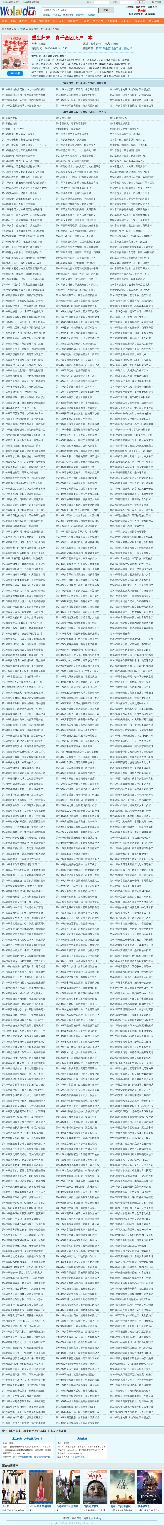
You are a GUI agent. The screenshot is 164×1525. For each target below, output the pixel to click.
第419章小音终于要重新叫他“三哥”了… (22, 864)
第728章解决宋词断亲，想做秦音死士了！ (77, 95)
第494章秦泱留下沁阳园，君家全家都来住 (23, 998)
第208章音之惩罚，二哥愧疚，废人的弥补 (131, 483)
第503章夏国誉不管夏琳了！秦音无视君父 (23, 1015)
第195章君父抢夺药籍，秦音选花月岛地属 (77, 462)
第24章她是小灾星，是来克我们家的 (128, 156)
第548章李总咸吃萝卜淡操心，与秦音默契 (23, 1095)
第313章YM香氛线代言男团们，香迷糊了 (131, 671)
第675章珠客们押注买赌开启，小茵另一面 (77, 1321)
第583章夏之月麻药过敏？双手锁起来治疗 (131, 1154)
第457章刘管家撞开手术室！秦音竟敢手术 (131, 929)
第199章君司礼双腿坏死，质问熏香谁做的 (131, 467)
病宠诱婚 (82, 1438)
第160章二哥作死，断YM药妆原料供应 (130, 397)
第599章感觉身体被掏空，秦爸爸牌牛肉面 (23, 1186)
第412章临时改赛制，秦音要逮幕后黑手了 (131, 848)
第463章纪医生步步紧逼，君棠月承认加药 (131, 939)
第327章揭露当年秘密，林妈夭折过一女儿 (77, 698)
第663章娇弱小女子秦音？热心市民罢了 (76, 1299)
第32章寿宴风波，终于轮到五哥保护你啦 (77, 172)
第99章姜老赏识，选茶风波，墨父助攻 (130, 290)
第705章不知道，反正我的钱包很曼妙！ (76, 1374)
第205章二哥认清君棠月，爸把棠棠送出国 (131, 478)
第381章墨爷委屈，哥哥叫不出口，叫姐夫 (77, 794)
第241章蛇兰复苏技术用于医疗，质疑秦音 (131, 542)
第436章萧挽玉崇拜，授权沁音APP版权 (130, 891)
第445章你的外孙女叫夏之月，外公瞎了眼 (131, 907)
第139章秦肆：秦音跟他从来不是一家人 (22, 365)
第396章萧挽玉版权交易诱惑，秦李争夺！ (77, 821)
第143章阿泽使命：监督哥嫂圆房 (73, 370)
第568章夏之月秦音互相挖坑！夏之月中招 (131, 1127)
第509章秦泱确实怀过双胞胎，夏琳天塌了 (23, 1025)
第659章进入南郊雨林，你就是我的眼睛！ (23, 1294)
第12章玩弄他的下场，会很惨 (125, 134)
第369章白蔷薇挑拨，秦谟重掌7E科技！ (76, 773)
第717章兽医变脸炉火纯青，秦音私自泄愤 (77, 1396)
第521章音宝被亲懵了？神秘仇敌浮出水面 (23, 1047)
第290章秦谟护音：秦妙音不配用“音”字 (22, 633)
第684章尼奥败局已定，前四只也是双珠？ (77, 1337)
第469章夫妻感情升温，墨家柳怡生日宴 (130, 950)
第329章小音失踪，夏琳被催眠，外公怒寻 (23, 703)
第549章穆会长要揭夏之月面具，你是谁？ (77, 1095)
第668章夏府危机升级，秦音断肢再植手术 (23, 1310)
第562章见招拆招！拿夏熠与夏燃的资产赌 (131, 1117)
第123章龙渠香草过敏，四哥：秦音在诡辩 (131, 333)
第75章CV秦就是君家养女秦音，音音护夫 (131, 247)
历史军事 (154, 20)
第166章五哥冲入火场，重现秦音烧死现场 (131, 408)
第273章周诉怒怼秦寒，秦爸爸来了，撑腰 (77, 601)
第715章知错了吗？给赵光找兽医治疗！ (130, 1390)
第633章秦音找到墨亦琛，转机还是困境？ (77, 1245)
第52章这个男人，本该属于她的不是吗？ (23, 209)
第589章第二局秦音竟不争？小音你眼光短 (131, 1165)
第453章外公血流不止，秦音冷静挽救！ (76, 923)
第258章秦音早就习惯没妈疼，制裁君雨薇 (77, 574)
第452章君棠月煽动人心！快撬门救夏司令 (23, 923)
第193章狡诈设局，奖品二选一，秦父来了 (131, 456)
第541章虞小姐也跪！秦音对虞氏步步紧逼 (131, 1079)
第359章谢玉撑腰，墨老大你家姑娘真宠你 (23, 757)
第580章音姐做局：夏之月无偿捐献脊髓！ (131, 1149)
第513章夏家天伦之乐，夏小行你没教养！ (77, 1031)
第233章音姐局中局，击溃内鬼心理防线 (22, 531)
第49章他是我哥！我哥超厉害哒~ (19, 204)
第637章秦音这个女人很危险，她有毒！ (130, 1251)
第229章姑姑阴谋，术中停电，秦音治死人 (131, 521)
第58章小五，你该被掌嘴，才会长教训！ (23, 220)
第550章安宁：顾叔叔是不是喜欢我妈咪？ (131, 1095)
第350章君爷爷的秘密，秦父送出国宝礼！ (23, 741)
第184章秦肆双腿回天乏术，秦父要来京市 (131, 440)
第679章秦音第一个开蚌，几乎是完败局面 (131, 1326)
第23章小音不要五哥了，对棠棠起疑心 (76, 156)
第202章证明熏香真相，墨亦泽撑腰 (128, 472)
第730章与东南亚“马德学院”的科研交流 (130, 89)
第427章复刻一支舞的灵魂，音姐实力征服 (131, 875)
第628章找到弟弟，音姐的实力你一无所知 (131, 1235)
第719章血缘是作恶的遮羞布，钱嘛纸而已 (23, 1401)
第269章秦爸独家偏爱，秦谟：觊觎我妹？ (23, 596)
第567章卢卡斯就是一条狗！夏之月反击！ (77, 1127)
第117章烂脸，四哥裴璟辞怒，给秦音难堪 (131, 322)
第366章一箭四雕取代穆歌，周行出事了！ (77, 768)
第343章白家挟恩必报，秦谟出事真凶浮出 (131, 725)
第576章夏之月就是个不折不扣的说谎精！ (77, 1143)
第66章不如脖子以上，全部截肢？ (127, 231)
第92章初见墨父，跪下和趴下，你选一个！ (78, 279)
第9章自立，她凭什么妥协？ (124, 129)
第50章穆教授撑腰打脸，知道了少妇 (74, 204)
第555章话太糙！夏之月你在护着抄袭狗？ (77, 1106)
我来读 (18, 11)
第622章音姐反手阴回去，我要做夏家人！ (131, 1224)
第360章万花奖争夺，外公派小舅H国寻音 (77, 757)
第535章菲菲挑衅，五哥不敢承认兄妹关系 (131, 1068)
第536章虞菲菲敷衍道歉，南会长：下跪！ (23, 1074)
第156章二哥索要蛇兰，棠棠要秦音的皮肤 (77, 392)
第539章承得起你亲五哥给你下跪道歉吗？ (23, 1079)
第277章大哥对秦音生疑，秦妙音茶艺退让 (131, 607)
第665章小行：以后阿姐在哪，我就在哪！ (23, 1305)
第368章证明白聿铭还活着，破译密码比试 (23, 773)
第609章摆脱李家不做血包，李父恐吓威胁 (77, 1203)
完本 (33, 20)
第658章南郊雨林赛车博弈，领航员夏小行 (131, 1288)
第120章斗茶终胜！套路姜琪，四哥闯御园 (131, 327)
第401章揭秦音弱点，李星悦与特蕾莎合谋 (23, 832)
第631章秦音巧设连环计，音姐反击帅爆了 (131, 1240)
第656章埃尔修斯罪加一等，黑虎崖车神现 (23, 1288)
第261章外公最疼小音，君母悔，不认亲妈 (77, 580)
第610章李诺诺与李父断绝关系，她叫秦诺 (131, 1203)
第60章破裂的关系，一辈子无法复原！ (130, 220)
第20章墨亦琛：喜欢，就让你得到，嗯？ (77, 150)
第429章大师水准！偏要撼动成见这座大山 (77, 880)
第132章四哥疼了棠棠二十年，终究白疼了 (131, 349)
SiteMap (97, 1518)
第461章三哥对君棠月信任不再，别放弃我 (23, 939)
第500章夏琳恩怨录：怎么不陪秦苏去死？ (23, 1009)
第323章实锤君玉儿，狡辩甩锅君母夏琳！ (23, 692)
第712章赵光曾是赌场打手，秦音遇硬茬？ (131, 1385)
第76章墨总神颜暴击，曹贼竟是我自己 (22, 252)
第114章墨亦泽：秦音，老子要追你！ (129, 317)
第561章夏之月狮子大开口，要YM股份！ (77, 1117)
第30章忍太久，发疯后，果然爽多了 (128, 166)
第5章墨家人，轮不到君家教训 (72, 123)
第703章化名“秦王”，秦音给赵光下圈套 (130, 1369)
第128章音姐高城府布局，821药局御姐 (76, 343)
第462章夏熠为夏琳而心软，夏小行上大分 (77, 939)
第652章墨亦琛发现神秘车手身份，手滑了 (131, 1278)
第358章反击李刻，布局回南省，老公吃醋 (131, 752)
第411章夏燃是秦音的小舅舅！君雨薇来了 (77, 848)
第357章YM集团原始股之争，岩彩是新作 (77, 752)
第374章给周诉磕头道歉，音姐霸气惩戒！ (23, 784)
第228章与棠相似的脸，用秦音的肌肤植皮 (77, 521)
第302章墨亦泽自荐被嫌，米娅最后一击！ (23, 655)
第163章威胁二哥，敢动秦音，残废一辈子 (131, 403)
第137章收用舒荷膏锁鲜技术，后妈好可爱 (77, 360)
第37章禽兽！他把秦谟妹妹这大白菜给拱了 (24, 182)
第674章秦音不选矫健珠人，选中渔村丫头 (23, 1321)
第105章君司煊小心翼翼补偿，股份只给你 (131, 300)
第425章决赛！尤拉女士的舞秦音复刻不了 (23, 875)
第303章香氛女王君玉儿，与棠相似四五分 (77, 655)
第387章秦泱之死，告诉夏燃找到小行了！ (77, 805)
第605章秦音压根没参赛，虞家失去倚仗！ (23, 1197)
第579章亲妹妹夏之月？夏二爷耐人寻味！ (77, 1149)
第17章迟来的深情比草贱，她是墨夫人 (76, 145)
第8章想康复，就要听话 (68, 129)
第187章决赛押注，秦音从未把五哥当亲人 (131, 445)
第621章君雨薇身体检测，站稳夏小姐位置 (77, 1224)
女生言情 (98, 20)
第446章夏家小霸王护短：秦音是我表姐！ (23, 913)
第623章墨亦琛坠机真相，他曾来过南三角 (23, 1229)
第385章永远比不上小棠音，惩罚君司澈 (130, 800)
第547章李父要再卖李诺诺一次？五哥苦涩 (131, 1090)
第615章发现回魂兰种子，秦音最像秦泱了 (77, 1213)
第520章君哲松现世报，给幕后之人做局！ (131, 1041)
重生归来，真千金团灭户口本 (27, 1438)
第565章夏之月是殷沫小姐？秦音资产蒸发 (131, 1122)
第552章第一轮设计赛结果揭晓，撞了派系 (77, 1100)
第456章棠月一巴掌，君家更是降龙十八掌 (77, 929)
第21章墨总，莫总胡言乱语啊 (125, 150)
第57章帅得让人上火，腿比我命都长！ (130, 215)
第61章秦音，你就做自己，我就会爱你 (22, 225)
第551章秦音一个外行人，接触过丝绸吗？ (23, 1100)
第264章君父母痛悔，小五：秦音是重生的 (77, 585)
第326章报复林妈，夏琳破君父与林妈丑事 (23, 698)
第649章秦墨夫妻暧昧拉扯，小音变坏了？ (131, 1272)
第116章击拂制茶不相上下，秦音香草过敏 (77, 322)
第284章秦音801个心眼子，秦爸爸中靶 (22, 623)
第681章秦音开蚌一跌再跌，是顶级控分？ (77, 1331)
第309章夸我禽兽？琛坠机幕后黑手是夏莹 (77, 666)
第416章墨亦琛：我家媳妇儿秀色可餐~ (22, 859)
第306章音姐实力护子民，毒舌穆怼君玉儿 (77, 660)
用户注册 (156, 2)
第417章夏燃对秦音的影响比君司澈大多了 (77, 859)
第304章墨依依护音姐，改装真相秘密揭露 (131, 655)
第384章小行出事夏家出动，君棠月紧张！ (77, 800)
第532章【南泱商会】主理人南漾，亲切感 (131, 1063)
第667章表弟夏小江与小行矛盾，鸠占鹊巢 (131, 1305)
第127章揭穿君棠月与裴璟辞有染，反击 (22, 343)
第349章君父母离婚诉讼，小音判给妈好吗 (131, 735)
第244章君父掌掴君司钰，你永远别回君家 (131, 547)
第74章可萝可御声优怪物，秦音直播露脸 (77, 247)
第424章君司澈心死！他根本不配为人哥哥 (131, 870)
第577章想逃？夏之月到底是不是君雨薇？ (131, 1143)
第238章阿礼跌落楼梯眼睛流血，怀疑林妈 (131, 537)
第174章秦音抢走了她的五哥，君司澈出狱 (77, 424)
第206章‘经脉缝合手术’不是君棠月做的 (22, 483)
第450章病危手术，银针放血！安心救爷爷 (77, 918)
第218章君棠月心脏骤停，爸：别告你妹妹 (23, 505)
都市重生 (44, 20)
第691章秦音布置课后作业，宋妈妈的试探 (131, 1347)
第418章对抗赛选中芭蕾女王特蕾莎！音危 (131, 859)
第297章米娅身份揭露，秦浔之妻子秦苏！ (77, 644)
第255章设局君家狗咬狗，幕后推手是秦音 (77, 569)
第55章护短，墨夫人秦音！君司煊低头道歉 (24, 215)
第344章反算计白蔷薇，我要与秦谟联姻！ (23, 730)
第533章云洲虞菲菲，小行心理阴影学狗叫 (23, 1068)
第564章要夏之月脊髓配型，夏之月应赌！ (77, 1122)
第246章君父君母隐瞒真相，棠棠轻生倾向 (77, 553)
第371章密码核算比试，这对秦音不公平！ (23, 778)
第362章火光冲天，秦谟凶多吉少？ (20, 762)
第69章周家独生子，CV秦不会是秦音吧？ (131, 236)
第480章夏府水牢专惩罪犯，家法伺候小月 (77, 972)
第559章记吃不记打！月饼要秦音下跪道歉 (131, 1111)
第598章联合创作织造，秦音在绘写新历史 (131, 1181)
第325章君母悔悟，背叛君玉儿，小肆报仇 (131, 692)
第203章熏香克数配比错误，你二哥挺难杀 (23, 478)
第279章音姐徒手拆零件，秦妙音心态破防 (77, 612)
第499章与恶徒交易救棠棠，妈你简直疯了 (131, 1004)
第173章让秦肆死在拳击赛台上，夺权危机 (23, 424)
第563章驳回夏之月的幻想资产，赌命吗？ (23, 1122)
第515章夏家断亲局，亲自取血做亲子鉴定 (23, 1036)
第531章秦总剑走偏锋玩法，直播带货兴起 (77, 1063)
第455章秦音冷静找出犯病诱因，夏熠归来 (23, 929)
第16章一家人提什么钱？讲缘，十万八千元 (24, 145)
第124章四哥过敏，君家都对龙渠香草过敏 (23, 338)
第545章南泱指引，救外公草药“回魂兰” (22, 1090)
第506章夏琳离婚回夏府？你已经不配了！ (23, 1020)
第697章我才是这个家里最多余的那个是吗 (131, 1358)
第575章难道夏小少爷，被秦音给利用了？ (23, 1143)
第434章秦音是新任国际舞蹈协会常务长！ (23, 891)
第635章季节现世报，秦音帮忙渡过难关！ (23, 1251)
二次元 (85, 20)
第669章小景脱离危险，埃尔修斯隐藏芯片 (77, 1310)
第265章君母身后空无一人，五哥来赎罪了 (131, 585)
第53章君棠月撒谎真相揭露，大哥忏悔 (76, 209)
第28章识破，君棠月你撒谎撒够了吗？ (22, 166)
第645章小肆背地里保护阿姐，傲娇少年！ (77, 1267)
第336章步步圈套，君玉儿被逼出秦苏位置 (77, 714)
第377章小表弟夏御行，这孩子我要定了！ (23, 789)
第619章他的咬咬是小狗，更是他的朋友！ (131, 1219)
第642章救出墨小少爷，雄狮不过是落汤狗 (77, 1262)
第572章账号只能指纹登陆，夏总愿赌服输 (23, 1138)
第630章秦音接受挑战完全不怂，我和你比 (77, 1240)
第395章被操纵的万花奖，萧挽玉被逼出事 (23, 821)
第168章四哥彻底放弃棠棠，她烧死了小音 (77, 413)
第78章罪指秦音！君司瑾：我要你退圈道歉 (132, 252)
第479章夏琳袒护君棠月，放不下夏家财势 (23, 972)
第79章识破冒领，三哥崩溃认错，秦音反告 (24, 258)
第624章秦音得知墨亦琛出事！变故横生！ (77, 1229)
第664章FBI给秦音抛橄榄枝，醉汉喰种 (130, 1299)
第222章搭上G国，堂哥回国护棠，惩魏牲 (77, 510)
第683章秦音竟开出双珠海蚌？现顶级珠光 (23, 1337)
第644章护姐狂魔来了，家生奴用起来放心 (23, 1267)
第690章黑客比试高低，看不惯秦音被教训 (77, 1347)
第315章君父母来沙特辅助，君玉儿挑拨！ (77, 676)
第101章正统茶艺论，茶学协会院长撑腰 (76, 295)
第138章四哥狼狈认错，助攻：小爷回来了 (131, 360)
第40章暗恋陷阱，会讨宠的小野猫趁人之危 (24, 188)
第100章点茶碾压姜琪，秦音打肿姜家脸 (22, 295)
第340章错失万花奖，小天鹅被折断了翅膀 (131, 719)
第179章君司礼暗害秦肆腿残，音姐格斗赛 (23, 435)
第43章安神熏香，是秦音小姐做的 (19, 193)
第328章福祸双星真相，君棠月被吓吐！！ (131, 698)
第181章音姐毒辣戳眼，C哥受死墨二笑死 (131, 435)
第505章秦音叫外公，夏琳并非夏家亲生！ (131, 1015)
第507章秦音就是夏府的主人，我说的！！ (77, 1020)
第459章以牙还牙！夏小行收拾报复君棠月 (77, 934)
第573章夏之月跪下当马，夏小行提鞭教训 (77, 1138)
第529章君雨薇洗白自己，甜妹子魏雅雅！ (131, 1058)
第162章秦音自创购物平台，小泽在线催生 (77, 403)
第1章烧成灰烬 (9, 118)
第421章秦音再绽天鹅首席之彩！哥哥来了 (131, 864)
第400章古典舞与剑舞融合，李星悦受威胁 (131, 827)
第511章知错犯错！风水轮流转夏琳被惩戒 (131, 1025)
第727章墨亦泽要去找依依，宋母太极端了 (131, 95)
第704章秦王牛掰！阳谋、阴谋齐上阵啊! (23, 1374)
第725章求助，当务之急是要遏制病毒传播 (77, 100)
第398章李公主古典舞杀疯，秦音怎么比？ (23, 827)
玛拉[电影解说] (91, 1506)
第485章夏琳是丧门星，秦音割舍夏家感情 (23, 982)
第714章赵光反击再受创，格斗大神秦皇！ (77, 1390)
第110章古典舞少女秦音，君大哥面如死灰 (77, 311)
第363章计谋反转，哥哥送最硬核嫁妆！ (76, 762)
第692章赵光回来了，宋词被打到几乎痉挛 (23, 1353)
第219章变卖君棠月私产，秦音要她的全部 (77, 505)
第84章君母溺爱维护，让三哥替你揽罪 (130, 263)
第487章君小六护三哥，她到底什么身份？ (131, 982)
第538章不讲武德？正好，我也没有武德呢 (131, 1074)
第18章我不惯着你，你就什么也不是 (128, 145)
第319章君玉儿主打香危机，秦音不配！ (130, 682)
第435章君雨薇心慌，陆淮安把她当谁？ (76, 891)
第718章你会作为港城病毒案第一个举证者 (131, 1396)
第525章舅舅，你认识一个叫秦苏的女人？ (77, 1052)
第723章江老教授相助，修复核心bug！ (22, 105)
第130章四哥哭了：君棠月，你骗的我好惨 (23, 349)
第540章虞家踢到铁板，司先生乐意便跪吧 (77, 1079)
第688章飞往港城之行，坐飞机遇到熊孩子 (131, 1342)
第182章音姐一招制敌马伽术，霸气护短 (22, 440)
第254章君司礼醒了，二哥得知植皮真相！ (23, 569)
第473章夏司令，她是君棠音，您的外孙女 (23, 961)
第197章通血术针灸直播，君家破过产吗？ (23, 467)
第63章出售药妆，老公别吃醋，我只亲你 (131, 225)
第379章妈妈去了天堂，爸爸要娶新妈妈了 (131, 789)
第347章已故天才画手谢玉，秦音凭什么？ (23, 735)
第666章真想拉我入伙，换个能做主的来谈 (77, 1305)
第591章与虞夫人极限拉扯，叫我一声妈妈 (77, 1170)
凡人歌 (5, 1506)
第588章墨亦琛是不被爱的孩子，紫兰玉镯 (77, 1165)
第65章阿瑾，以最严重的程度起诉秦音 (76, 231)
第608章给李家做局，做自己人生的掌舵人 (23, 1203)
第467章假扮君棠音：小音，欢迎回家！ (22, 950)
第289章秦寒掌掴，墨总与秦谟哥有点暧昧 (131, 628)
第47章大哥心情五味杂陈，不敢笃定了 (76, 198)
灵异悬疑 (140, 20)
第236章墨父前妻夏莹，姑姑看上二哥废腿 (23, 537)
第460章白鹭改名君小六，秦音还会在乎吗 (131, 934)
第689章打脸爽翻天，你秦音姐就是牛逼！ (23, 1347)
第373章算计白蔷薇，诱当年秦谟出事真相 (131, 778)
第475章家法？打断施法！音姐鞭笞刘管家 (131, 961)
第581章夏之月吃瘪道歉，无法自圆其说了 (23, 1154)
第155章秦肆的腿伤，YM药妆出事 (19, 392)
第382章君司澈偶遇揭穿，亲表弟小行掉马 (131, 794)
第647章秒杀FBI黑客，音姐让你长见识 (22, 1272)
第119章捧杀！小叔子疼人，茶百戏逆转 (76, 327)
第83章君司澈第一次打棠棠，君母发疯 (76, 263)
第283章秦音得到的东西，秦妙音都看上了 (131, 617)
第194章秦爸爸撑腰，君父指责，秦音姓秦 (23, 462)
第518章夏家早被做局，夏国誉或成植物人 (23, 1041)
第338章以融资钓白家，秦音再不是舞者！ (23, 719)
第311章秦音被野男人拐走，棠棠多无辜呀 (23, 671)
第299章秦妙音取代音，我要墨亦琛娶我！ (23, 649)
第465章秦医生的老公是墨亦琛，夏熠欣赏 (77, 945)
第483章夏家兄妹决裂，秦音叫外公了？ (76, 977)
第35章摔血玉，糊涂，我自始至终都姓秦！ (78, 177)
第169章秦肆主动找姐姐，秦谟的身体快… (131, 413)
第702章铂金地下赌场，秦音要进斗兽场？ (77, 1369)
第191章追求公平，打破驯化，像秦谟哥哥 (23, 456)
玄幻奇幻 (126, 20)
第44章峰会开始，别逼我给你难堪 (73, 193)
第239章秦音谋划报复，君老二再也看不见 (23, 542)
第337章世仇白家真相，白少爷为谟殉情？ (131, 714)
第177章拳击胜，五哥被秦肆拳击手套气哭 (77, 429)
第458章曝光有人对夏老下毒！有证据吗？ (23, 934)
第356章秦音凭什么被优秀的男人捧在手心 (23, 752)
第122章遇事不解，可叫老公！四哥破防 (76, 333)
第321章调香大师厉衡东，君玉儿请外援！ (77, 687)
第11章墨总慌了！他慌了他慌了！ (73, 134)
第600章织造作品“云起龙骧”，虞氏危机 (76, 1186)
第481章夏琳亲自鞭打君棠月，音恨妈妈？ (131, 972)
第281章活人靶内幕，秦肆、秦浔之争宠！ (23, 617)
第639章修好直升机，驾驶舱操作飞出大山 (77, 1256)
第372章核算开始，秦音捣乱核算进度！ (76, 778)
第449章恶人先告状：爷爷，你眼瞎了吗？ (23, 918)
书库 (13, 20)
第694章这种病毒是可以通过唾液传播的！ (131, 1353)
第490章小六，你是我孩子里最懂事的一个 (131, 988)
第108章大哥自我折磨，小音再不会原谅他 (131, 306)
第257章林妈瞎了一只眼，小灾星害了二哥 (23, 574)
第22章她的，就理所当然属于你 (18, 156)
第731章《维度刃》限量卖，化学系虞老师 (77, 89)
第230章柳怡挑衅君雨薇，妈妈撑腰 (20, 526)
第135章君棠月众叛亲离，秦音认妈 (128, 354)
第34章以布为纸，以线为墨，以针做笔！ (23, 177)
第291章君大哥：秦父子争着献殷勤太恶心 (77, 633)
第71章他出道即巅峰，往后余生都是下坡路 (78, 241)
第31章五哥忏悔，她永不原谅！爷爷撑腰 (23, 172)
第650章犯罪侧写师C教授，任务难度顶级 (23, 1278)
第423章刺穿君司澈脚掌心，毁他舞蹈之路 (77, 870)
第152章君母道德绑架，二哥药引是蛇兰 (22, 386)
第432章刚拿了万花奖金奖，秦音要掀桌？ (77, 886)
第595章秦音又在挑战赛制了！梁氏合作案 (131, 1176)
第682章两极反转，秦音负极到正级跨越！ (131, 1331)
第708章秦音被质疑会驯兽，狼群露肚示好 (77, 1380)
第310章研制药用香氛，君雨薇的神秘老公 (131, 666)
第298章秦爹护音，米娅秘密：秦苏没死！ (131, 644)
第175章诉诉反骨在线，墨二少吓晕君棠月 (131, 424)
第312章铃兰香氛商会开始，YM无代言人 (77, 671)
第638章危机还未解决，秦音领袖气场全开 (23, 1256)
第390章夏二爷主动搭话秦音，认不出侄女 (77, 811)
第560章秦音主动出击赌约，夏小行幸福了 (23, 1117)
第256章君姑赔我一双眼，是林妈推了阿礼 (131, 569)
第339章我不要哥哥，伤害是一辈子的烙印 (77, 719)
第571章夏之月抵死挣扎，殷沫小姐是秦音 (131, 1133)
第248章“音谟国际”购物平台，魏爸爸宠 (22, 558)
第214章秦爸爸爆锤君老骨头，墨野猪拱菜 (131, 494)
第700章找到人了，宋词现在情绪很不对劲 (131, 1364)
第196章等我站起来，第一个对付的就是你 (131, 462)
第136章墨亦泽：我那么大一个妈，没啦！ (23, 360)
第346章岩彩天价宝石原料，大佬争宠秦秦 (131, 730)
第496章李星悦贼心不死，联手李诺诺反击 (131, 998)
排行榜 (23, 20)
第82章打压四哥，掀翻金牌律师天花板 (22, 263)
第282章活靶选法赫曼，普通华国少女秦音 (77, 617)
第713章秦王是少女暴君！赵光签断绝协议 (23, 1390)
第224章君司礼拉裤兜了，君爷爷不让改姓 (23, 515)
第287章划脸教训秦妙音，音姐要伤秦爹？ (23, 628)
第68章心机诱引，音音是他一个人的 (74, 236)
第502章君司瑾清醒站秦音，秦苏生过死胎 (131, 1009)
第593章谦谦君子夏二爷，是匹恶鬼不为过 (23, 1176)
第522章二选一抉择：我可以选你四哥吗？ (77, 1047)
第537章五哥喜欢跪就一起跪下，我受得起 (77, 1074)
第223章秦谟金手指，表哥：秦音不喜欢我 (131, 510)
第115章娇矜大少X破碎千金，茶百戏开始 (23, 322)
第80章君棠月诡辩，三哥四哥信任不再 (76, 258)
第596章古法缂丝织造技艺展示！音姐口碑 (23, 1181)
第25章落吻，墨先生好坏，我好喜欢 (20, 161)
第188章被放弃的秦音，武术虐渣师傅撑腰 (23, 451)
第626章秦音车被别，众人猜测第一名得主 (23, 1235)
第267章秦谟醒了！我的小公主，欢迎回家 (77, 590)
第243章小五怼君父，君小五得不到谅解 (76, 547)
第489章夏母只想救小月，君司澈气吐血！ (77, 988)
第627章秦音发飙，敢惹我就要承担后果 (76, 1235)
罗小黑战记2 (144, 1506)
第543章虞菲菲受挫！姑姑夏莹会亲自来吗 (77, 1084)
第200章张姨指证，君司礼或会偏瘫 (20, 472)
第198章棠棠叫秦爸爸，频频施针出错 (75, 467)
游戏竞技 (112, 20)
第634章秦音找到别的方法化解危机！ (129, 1245)
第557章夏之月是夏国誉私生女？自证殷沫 (23, 1111)
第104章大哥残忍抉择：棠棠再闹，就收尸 (77, 300)
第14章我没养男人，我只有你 (71, 139)
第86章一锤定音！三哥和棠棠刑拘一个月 (77, 268)
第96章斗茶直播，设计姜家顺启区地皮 (130, 284)
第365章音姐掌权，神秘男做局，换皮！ (22, 768)
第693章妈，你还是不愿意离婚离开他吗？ (77, 1353)
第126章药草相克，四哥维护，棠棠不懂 (130, 338)
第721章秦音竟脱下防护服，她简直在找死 (131, 105)
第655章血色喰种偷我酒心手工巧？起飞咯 (131, 1283)
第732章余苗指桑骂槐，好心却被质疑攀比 (23, 89)
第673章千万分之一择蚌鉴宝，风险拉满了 (131, 1315)
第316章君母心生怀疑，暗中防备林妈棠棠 (131, 676)
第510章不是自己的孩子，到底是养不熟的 (77, 1025)
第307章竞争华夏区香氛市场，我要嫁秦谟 (131, 660)
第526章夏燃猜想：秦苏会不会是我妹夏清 (131, 1052)
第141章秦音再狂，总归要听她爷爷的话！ (131, 365)
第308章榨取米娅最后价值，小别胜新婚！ (23, 666)
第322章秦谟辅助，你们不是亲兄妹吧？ (130, 687)
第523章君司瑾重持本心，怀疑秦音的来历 (131, 1047)
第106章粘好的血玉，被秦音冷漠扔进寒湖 (23, 306)
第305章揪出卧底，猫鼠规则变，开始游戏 (23, 660)
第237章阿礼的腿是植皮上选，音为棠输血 (77, 537)
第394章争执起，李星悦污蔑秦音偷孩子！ (131, 816)
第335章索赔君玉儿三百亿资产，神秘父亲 (23, 714)
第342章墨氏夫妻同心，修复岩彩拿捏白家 (77, 725)
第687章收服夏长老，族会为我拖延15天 (76, 1342)
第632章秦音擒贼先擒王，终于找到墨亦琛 (23, 1245)
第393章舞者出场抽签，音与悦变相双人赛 (77, 816)
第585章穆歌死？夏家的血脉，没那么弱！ (77, 1160)
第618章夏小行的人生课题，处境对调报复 (77, 1219)
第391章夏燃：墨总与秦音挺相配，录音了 (131, 811)
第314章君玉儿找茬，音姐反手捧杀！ (21, 676)
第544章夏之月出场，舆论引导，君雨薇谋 (131, 1084)
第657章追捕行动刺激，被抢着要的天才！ (77, 1288)
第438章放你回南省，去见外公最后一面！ (77, 896)
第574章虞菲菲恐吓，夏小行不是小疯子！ (131, 1138)
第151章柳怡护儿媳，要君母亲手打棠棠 (130, 381)
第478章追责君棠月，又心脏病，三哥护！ (131, 966)
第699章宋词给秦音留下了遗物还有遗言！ (77, 1364)
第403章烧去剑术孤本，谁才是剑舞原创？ (131, 832)
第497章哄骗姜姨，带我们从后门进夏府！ (23, 1004)
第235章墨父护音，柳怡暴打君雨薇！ (129, 531)
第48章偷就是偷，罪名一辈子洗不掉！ (130, 198)
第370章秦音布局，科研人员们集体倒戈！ (131, 773)
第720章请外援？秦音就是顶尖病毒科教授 (77, 1401)
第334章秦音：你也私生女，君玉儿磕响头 (131, 709)
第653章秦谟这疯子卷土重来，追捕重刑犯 (23, 1283)
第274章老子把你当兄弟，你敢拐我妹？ (130, 601)
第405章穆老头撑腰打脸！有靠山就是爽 (76, 837)
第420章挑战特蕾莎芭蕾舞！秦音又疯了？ (77, 864)
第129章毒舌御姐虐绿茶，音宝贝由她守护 (131, 343)
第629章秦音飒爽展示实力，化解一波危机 (23, 1240)
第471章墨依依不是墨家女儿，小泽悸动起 (77, 956)
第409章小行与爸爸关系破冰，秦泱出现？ (131, 843)
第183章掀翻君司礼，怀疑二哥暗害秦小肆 (77, 440)
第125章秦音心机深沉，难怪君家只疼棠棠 (77, 338)
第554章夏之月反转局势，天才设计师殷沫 (23, 1106)
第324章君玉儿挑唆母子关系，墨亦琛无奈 (77, 692)
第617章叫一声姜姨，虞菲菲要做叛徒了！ (23, 1219)
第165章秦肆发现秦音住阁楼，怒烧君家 (76, 408)
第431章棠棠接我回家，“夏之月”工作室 (22, 886)
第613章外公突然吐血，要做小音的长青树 (131, 1208)
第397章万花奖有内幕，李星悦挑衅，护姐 (131, 821)
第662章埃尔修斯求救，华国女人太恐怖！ (23, 1299)
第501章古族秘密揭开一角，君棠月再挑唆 (77, 1009)
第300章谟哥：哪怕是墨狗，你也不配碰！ (77, 649)
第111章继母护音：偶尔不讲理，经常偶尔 (131, 311)
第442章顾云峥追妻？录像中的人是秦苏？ (131, 902)
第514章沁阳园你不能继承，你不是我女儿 (131, 1031)
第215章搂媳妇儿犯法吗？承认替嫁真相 (22, 499)
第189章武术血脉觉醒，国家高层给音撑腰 (77, 451)
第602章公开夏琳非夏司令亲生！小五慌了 (23, 1192)
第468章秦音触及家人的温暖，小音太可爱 (77, 950)
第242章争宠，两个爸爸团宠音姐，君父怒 (23, 547)
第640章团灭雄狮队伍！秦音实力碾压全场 (131, 1256)
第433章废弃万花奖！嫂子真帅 (125, 886)
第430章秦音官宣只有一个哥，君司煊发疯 (131, 880)
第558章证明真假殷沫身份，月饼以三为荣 (77, 1111)
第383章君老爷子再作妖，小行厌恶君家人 (23, 800)
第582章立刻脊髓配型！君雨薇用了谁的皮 (77, 1154)
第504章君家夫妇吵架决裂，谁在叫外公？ (77, 1015)
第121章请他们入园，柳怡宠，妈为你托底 (23, 333)
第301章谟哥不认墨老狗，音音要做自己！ (131, 649)
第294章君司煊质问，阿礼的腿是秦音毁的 (77, 639)
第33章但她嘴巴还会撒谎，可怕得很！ (130, 172)
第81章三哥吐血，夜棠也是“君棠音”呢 (129, 258)
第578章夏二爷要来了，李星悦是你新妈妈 (23, 1149)
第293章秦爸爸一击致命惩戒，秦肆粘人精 (23, 639)
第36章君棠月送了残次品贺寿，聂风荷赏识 (132, 177)
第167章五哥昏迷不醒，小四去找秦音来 (22, 413)
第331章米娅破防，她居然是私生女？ (129, 703)
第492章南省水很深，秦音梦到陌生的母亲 (77, 993)
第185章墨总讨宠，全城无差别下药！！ (22, 445)
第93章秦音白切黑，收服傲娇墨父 (127, 279)
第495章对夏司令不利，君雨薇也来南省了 (77, 998)
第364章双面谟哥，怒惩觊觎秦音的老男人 (131, 762)
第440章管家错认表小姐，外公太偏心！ (22, 902)
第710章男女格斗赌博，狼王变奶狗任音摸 (23, 1385)
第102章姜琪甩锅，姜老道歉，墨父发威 (130, 295)
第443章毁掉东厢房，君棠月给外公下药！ (23, 907)
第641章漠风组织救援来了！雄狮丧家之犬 (23, 1262)
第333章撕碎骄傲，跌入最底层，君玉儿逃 (77, 709)
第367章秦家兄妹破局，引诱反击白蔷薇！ (131, 768)
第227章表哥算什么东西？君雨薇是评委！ (23, 521)
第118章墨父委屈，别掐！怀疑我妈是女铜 (23, 327)
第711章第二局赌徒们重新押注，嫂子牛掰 (77, 1385)
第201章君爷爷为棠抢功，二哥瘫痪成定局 (77, 472)
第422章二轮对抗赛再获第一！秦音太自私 (23, 870)
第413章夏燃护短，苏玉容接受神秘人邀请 (23, 854)
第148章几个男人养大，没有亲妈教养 (129, 376)
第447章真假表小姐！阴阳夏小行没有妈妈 (77, 913)
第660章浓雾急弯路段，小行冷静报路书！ (77, 1294)
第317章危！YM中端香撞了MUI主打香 (22, 682)
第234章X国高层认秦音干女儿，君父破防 (77, 531)
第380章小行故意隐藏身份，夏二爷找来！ (23, 794)
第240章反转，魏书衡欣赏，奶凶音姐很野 (77, 542)
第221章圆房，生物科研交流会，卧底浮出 (23, 510)
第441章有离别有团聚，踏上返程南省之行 (77, 902)
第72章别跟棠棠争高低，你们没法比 (128, 241)
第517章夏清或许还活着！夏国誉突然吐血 (131, 1036)
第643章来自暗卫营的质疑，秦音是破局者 (131, 1262)
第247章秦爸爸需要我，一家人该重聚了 (130, 553)
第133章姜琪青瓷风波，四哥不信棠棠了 (22, 354)
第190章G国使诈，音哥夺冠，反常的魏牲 (131, 451)
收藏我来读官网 (32, 2)
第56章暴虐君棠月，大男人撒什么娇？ (76, 215)
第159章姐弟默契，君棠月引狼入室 (74, 397)
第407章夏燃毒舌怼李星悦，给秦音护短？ (23, 843)
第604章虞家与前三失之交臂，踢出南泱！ (131, 1192)
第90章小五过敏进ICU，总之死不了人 (129, 274)
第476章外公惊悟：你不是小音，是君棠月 (23, 966)
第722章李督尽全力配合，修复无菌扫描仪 (77, 105)
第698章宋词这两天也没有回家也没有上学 (23, 1364)
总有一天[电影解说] (121, 1506)
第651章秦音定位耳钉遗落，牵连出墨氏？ (77, 1278)
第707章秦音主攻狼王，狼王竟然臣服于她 (23, 1380)
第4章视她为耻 (9, 123)
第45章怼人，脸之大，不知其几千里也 (130, 193)
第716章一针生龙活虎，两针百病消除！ (22, 1396)
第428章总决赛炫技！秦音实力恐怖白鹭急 (23, 880)
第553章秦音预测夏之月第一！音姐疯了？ (131, 1100)
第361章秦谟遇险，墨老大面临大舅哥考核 (131, 757)
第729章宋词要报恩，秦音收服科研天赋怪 (23, 95)
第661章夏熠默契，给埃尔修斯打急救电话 (131, 1294)
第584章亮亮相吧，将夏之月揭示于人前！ (23, 1160)
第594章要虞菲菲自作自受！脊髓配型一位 (77, 1176)
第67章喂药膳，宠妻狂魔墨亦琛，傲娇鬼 (23, 236)
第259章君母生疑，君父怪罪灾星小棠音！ (131, 574)
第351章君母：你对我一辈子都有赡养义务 (77, 741)
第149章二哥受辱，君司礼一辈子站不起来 (23, 381)
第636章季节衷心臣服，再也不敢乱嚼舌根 (77, 1251)
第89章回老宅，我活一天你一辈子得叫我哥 (78, 274)
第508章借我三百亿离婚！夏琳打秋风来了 (131, 1020)
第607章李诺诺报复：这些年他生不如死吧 (131, 1197)
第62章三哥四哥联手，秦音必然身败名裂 (77, 225)
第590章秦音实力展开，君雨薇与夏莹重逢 (23, 1170)
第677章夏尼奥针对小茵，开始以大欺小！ (23, 1326)
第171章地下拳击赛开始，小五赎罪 (74, 419)
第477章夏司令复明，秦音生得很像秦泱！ (77, 966)
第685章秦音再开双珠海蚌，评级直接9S (130, 1337)
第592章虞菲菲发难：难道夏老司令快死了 (131, 1170)
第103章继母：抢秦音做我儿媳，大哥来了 (23, 300)
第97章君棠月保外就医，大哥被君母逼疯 (23, 290)
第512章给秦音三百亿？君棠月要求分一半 (23, 1031)
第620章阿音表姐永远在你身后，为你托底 (23, 1224)
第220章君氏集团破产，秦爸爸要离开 (129, 505)
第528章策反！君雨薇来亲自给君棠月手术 (77, 1058)
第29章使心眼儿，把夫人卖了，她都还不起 (78, 166)
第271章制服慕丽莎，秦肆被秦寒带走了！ (131, 596)
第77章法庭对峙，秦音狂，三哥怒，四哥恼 (78, 252)
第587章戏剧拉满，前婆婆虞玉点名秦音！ (23, 1165)
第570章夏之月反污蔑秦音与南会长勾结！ (77, 1133)
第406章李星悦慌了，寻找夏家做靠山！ (130, 837)
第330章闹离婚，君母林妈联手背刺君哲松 (77, 703)
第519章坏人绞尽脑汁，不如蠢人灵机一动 (77, 1041)
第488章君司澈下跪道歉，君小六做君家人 (23, 988)
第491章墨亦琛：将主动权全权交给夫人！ (23, 993)
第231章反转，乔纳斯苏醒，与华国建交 (76, 526)
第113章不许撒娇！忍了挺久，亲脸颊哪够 (77, 317)
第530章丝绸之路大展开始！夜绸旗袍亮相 (23, 1063)
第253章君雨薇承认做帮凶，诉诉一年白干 (131, 564)
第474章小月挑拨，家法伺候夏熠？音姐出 (77, 961)
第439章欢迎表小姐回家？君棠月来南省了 (131, 896)
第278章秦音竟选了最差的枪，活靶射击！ (23, 612)
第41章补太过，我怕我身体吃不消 (73, 188)
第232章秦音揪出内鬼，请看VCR (127, 526)
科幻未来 (58, 20)
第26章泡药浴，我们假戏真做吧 (72, 161)
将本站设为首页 (12, 2)
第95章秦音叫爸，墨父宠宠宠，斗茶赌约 (77, 284)
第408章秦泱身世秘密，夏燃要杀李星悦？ (77, 843)
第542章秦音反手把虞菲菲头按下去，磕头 (23, 1084)
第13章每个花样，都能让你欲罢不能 (20, 139)
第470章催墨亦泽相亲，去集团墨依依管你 (23, 956)
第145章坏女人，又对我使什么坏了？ (129, 370)
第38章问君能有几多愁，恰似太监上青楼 (77, 182)
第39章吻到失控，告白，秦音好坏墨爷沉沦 (132, 182)
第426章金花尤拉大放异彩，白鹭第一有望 (77, 875)
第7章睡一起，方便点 (13, 129)
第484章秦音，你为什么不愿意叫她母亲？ (131, 977)
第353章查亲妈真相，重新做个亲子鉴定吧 (23, 746)
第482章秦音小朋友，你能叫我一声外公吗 (23, 977)
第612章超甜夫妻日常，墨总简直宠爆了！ (77, 1208)
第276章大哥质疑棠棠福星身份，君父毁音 (77, 607)
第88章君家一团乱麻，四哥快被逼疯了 (22, 274)
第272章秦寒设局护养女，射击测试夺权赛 (23, 601)
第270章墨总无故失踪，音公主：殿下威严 (77, 596)
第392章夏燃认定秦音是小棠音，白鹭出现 (23, 816)
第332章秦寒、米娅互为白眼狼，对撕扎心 (23, 709)
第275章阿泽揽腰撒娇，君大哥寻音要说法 (23, 607)
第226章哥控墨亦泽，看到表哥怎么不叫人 (131, 515)
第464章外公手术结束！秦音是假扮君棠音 (23, 945)
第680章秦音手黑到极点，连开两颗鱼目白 (23, 1331)
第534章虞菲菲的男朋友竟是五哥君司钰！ (77, 1068)
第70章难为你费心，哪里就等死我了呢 (22, 241)
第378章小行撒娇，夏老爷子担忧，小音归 (77, 789)
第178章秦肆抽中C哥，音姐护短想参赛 (130, 429)
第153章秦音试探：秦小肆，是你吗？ (75, 386)
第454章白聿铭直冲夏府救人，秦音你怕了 (131, 923)
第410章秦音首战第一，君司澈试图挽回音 (23, 848)
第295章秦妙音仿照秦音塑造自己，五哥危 (131, 639)
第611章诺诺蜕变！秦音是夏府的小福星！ (23, 1208)
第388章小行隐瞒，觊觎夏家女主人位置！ (131, 805)
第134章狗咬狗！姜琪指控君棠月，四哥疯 (77, 354)
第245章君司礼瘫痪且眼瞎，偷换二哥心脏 (23, 553)
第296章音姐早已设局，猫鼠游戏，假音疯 (23, 644)
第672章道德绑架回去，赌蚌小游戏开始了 (77, 1315)
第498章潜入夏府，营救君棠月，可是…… (77, 1004)
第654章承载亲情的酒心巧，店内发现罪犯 (77, 1283)
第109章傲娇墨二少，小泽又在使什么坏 (22, 311)
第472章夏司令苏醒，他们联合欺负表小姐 (131, 956)
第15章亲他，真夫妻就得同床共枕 (127, 139)
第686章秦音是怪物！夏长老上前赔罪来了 (23, 1342)
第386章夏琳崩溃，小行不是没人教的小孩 (23, 805)
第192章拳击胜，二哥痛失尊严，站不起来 (77, 456)
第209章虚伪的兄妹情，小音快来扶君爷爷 (23, 488)
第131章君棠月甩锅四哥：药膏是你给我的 (77, 349)
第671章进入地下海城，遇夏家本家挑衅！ (23, 1315)
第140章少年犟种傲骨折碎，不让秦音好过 (77, 365)
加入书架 (15, 73)
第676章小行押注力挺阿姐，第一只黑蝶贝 (131, 1321)
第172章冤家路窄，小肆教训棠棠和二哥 (130, 419)
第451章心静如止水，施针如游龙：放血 (130, 918)
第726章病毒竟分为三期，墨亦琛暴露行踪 (23, 100)
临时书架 (80, 15)
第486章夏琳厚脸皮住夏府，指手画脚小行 (77, 982)
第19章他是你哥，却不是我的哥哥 (19, 150)
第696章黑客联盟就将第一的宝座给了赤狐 (77, 1358)
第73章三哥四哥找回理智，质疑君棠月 (22, 247)
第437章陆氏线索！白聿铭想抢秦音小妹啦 (23, 896)
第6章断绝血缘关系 (120, 123)
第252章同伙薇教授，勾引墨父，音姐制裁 (77, 564)
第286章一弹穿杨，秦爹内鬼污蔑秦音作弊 (131, 623)
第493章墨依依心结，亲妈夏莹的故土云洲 (131, 993)
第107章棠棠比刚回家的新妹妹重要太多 (76, 306)
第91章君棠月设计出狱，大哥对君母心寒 (23, 279)
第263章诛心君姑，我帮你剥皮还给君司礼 (23, 585)
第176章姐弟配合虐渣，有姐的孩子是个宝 (23, 429)
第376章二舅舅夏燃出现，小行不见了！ (130, 784)
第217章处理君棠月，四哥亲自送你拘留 (130, 499)
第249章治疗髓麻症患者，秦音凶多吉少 (76, 558)
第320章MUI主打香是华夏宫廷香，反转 (22, 687)
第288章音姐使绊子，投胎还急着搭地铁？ (77, 628)
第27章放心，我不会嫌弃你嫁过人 (127, 161)
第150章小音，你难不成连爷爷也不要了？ (77, 381)
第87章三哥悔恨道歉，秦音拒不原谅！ (130, 268)
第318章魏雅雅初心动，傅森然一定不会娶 (77, 682)
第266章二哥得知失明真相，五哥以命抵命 (23, 590)
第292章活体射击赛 (120, 633)
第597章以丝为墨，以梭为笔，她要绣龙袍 (77, 1181)
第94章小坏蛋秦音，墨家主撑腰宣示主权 (23, 284)
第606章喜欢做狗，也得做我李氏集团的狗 (77, 1197)
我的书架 (91, 15)
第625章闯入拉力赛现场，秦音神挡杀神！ (131, 1229)
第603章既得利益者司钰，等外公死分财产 (77, 1192)
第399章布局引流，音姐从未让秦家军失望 (77, 827)
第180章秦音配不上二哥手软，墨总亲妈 (76, 435)
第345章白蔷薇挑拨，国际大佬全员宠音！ (77, 730)
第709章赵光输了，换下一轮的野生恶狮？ (131, 1380)
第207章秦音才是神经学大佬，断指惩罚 (76, 483)
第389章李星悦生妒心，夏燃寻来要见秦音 (23, 811)
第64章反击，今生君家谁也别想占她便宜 (23, 231)
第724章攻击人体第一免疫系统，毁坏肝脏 (131, 100)
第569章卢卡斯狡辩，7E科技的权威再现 (22, 1133)
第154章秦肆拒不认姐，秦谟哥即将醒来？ (131, 386)
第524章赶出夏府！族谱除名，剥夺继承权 (23, 1052)
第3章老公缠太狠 (118, 118)
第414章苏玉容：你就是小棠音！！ (74, 854)
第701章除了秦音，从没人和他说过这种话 (23, 1369)
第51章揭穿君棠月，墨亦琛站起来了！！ (131, 204)
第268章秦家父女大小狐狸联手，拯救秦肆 (131, 590)
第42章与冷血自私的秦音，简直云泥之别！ (132, 188)
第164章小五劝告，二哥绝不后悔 (19, 408)
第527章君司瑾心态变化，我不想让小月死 (23, 1058)
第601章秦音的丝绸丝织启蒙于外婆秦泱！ (131, 1186)
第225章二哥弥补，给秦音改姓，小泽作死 (77, 515)
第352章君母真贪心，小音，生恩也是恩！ (131, 741)
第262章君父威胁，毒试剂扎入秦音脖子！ (131, 580)
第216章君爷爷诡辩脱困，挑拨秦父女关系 (77, 499)
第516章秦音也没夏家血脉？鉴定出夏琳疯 (77, 1036)
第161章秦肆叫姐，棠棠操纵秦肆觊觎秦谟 (23, 403)
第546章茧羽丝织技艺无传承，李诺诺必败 (77, 1090)
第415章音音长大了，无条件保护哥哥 (129, 854)
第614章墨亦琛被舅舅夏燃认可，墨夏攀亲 (23, 1213)
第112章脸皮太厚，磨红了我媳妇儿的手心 (23, 317)
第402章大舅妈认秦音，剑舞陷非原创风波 (77, 832)
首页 (4, 20)
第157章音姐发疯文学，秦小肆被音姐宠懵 (131, 392)
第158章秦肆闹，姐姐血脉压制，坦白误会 (23, 397)
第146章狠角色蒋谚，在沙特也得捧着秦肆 (23, 376)
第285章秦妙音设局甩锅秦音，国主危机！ (77, 623)
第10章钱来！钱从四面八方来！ (18, 134)
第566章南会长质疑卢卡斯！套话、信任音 (23, 1127)
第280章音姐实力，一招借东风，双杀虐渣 (131, 612)
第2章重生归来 (63, 118)
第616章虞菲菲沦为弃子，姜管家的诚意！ (131, 1213)
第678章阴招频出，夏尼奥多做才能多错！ (77, 1326)
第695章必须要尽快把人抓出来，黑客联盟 (23, 1358)
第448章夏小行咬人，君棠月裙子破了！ (130, 913)
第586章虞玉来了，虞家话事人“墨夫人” (130, 1160)
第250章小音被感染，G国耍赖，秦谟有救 (131, 558)
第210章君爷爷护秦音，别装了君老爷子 (76, 488)
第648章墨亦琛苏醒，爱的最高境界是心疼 (77, 1272)
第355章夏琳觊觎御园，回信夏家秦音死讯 (131, 746)
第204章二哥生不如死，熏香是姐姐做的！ (77, 478)
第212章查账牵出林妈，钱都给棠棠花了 (22, 494)
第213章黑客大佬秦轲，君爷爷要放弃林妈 (77, 494)
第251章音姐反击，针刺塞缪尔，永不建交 (23, 564)
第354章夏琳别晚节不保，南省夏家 (74, 746)
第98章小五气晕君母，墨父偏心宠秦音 (76, 290)
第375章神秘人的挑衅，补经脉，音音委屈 (77, 784)
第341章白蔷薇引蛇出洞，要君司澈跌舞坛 (23, 725)
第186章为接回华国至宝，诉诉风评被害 (76, 445)
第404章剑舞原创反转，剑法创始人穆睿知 (23, 837)
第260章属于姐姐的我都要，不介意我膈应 (23, 580)
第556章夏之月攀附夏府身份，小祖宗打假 (131, 1106)
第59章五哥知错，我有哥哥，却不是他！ (77, 220)
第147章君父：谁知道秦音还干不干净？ (76, 376)
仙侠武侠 (72, 20)
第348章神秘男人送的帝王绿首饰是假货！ (77, 735)
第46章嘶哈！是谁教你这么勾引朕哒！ (22, 198)
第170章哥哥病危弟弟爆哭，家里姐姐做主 (23, 419)
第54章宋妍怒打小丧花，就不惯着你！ (130, 209)
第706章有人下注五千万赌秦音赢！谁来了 (131, 1374)
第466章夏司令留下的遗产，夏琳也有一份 (131, 945)
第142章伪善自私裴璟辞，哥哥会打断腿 (22, 370)
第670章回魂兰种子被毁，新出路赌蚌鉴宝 (131, 1310)
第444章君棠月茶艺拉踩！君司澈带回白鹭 (77, 907)
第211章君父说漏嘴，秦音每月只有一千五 (131, 488)
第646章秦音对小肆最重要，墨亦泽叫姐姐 (131, 1267)
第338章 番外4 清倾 (76, 1457)
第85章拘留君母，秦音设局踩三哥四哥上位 (24, 268)
